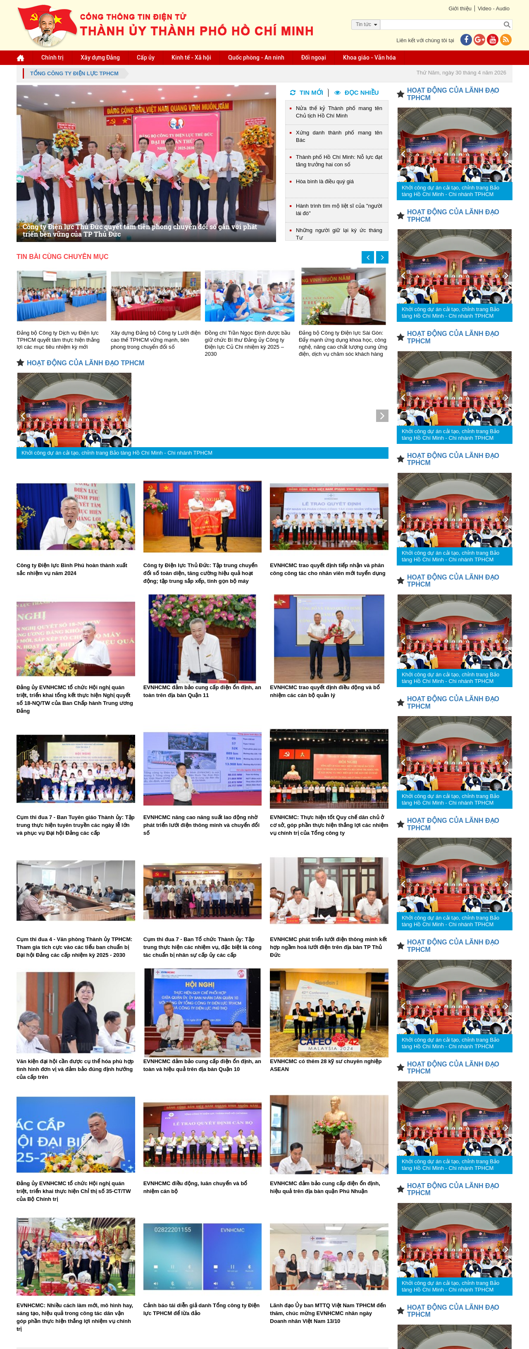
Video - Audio (494, 8)
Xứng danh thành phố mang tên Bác (339, 136)
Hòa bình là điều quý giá (325, 181)
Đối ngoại (313, 57)
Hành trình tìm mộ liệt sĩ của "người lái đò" (339, 209)
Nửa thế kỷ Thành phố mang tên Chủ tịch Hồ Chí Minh (339, 112)
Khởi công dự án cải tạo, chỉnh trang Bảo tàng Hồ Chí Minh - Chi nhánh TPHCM (116, 453)
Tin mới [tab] (306, 92)
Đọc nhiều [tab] (356, 92)
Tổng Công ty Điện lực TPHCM (74, 73)
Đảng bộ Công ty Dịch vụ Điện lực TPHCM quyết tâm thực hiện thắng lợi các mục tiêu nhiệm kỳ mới (58, 340)
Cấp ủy (146, 57)
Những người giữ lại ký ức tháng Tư (339, 234)
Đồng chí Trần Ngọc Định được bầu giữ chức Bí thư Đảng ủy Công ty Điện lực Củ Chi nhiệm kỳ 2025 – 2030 (248, 343)
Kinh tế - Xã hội (191, 57)
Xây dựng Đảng (100, 57)
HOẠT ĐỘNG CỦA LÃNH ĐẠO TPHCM (85, 363)
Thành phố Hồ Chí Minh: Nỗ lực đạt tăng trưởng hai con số (339, 161)
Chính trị (52, 57)
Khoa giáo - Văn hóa (369, 57)
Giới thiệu (459, 8)
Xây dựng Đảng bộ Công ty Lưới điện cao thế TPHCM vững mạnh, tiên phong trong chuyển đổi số (155, 340)
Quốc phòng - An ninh (256, 57)
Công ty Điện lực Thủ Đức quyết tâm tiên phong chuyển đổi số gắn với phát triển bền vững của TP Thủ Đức (140, 230)
